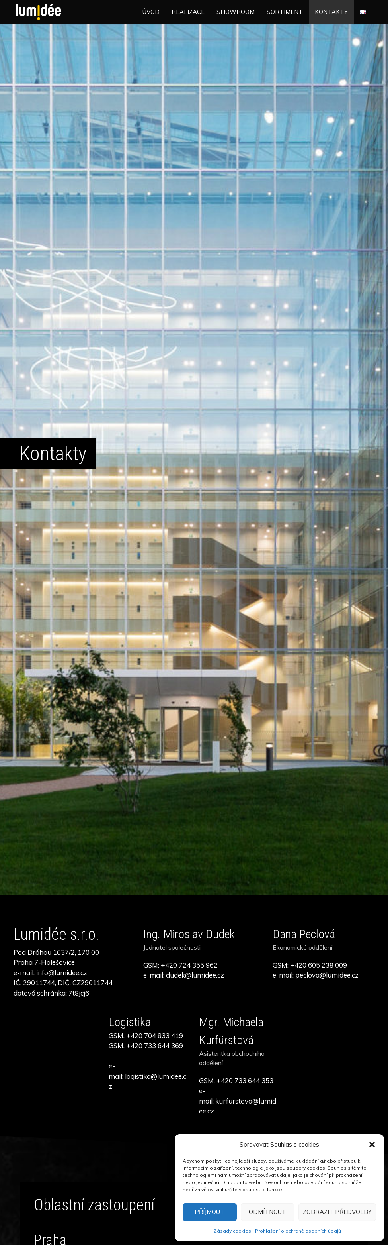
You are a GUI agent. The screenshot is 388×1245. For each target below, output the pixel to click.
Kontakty (331, 12)
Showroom (235, 12)
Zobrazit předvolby (337, 1212)
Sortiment (285, 12)
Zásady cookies (232, 1231)
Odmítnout (267, 1212)
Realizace (188, 12)
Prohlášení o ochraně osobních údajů (298, 1231)
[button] (372, 1145)
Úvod (151, 12)
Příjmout (209, 1212)
